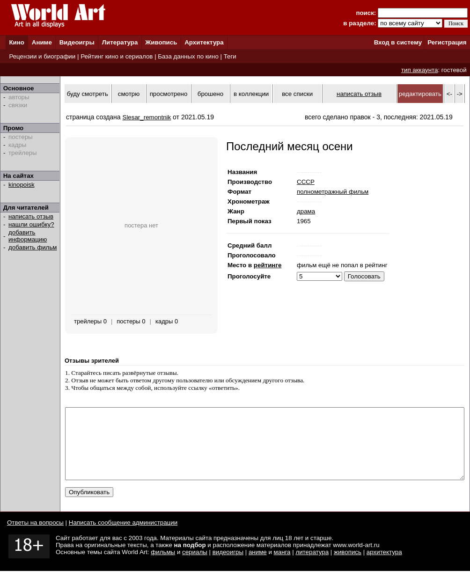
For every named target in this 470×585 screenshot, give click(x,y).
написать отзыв (30, 216)
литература (312, 566)
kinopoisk (21, 184)
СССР (306, 181)
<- (449, 93)
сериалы (194, 566)
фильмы (163, 566)
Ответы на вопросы (35, 536)
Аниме (42, 42)
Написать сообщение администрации (123, 536)
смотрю (129, 93)
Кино (16, 42)
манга (282, 566)
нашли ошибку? (31, 224)
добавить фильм (32, 247)
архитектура (384, 566)
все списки (297, 93)
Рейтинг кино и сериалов (117, 56)
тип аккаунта (419, 69)
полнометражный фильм (332, 191)
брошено (210, 93)
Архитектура (203, 42)
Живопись (161, 42)
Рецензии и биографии (42, 56)
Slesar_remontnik (147, 117)
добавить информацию (27, 236)
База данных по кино (188, 56)
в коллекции (251, 93)
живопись (347, 566)
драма (306, 211)
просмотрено (169, 93)
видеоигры (228, 566)
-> (460, 93)
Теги (230, 56)
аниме (258, 566)
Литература (120, 42)
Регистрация (446, 42)
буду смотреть (87, 93)
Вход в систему (398, 42)
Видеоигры (77, 42)
